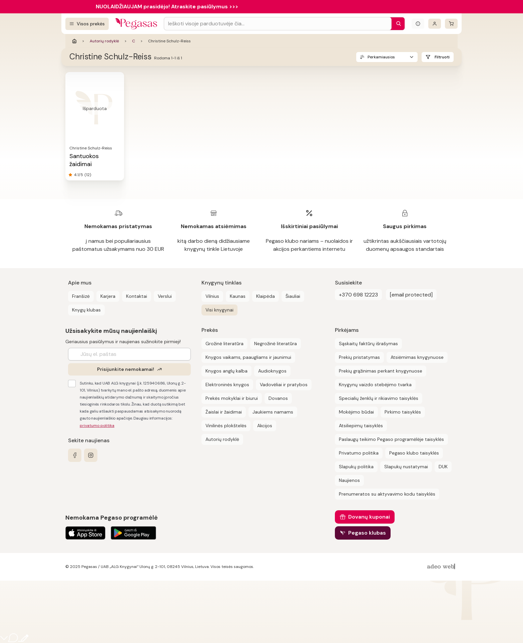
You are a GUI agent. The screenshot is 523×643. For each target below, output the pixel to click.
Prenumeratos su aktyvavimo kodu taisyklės (387, 494)
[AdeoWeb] (442, 567)
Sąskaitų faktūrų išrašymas (368, 344)
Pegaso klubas (367, 532)
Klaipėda (265, 296)
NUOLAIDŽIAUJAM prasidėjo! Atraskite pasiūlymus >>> (167, 6)
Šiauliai (293, 296)
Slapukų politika (356, 467)
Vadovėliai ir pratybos (284, 385)
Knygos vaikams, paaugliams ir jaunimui (248, 357)
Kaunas (237, 296)
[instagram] (90, 455)
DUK (443, 467)
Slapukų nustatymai (406, 467)
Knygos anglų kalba (226, 371)
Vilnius (212, 296)
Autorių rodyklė (104, 41)
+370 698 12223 (358, 294)
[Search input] (278, 23)
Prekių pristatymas (359, 357)
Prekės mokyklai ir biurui (231, 398)
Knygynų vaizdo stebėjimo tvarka (375, 385)
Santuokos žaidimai (84, 160)
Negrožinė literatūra (275, 344)
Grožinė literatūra (224, 344)
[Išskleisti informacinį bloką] (418, 24)
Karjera (107, 296)
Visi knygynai (219, 310)
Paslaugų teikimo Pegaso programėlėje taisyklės (391, 439)
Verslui (165, 296)
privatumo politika (97, 425)
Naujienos (349, 480)
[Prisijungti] (434, 24)
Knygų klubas (86, 310)
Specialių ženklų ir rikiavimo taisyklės (378, 398)
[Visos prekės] (87, 24)
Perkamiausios (381, 57)
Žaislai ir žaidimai (223, 412)
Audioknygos (272, 371)
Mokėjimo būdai (356, 412)
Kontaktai (136, 296)
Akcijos (264, 426)
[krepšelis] (451, 24)
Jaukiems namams (272, 412)
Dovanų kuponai (369, 516)
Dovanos (278, 398)
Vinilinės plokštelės (225, 426)
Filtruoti (442, 57)
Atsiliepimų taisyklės (361, 426)
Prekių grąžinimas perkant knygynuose (380, 371)
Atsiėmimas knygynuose (417, 357)
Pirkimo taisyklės (403, 412)
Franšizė (81, 296)
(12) (87, 174)
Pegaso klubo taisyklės (414, 453)
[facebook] (74, 455)
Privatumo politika (359, 453)
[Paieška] (397, 23)
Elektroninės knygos (227, 385)
